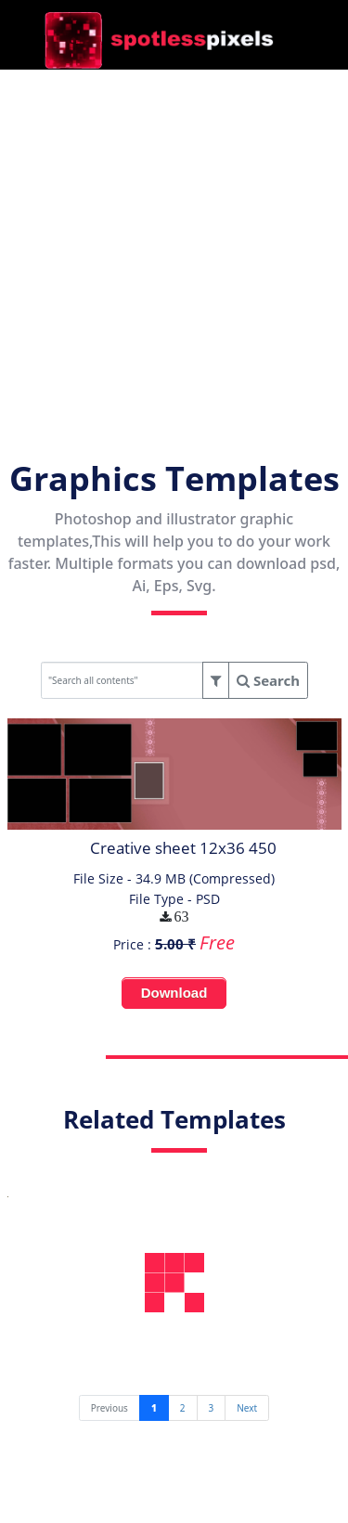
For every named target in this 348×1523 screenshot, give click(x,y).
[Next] (247, 1408)
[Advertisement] (174, 244)
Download (174, 992)
